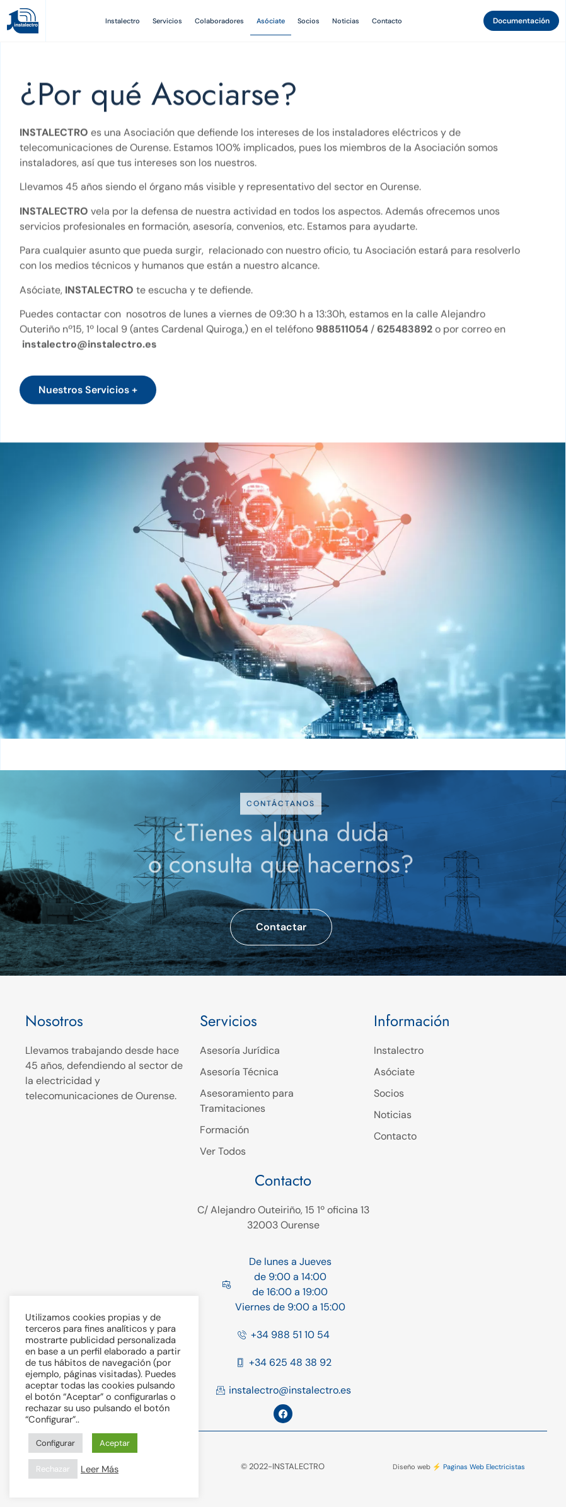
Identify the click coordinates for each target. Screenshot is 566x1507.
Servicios (167, 20)
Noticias (345, 20)
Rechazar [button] (53, 1469)
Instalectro (122, 20)
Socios (308, 20)
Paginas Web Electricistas (484, 1466)
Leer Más (99, 1469)
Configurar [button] (55, 1443)
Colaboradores (219, 20)
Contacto (387, 20)
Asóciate (271, 20)
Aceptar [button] (115, 1443)
